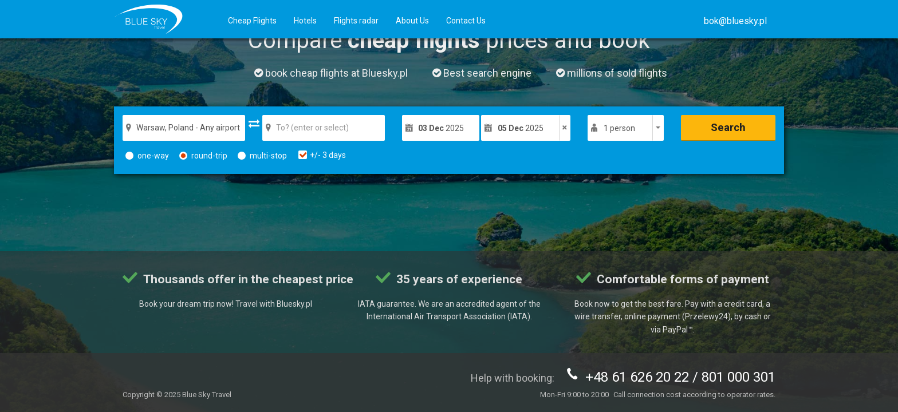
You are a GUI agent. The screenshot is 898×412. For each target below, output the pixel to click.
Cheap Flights (252, 20)
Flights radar (356, 20)
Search (728, 127)
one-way (147, 155)
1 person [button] (619, 128)
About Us (412, 20)
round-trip (203, 155)
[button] (735, 20)
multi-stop (262, 155)
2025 (441, 128)
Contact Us (466, 20)
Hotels (305, 20)
